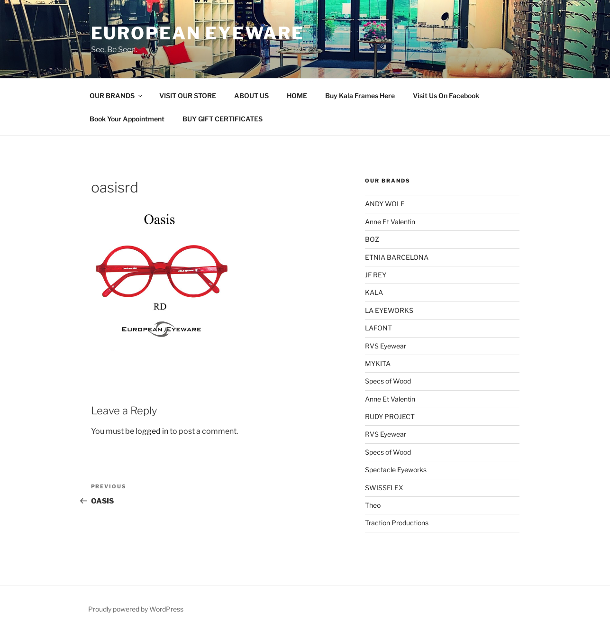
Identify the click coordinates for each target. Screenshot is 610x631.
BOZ (372, 239)
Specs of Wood (388, 381)
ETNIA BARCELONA (396, 257)
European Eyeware (197, 33)
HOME (297, 95)
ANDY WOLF (384, 204)
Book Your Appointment (127, 119)
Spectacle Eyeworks (396, 470)
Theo (373, 505)
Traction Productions (396, 523)
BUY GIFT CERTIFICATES (222, 119)
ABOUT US (251, 95)
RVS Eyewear (385, 346)
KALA (374, 292)
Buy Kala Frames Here (360, 95)
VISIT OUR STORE (187, 95)
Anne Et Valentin (390, 222)
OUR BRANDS (117, 95)
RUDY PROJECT (390, 416)
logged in (152, 431)
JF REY (375, 275)
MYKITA (378, 363)
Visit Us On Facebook (446, 95)
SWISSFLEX (384, 488)
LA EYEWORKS (389, 310)
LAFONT (378, 328)
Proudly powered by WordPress (135, 609)
